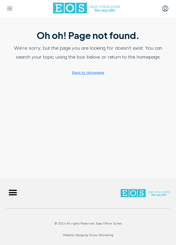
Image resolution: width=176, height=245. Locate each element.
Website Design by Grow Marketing (88, 234)
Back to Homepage (88, 72)
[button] (12, 192)
